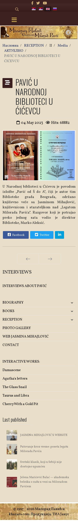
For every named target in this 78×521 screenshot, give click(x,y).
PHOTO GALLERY (16, 328)
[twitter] (38, 3)
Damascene (11, 370)
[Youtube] (45, 3)
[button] (63, 303)
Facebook (16, 234)
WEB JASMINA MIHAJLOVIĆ (25, 336)
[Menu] (14, 20)
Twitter (41, 234)
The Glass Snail (14, 387)
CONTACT (10, 345)
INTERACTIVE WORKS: (21, 361)
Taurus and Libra (15, 395)
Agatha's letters (14, 378)
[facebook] (32, 3)
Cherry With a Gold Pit (20, 404)
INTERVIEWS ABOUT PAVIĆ (24, 286)
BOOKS (8, 311)
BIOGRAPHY (13, 302)
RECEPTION (12, 319)
